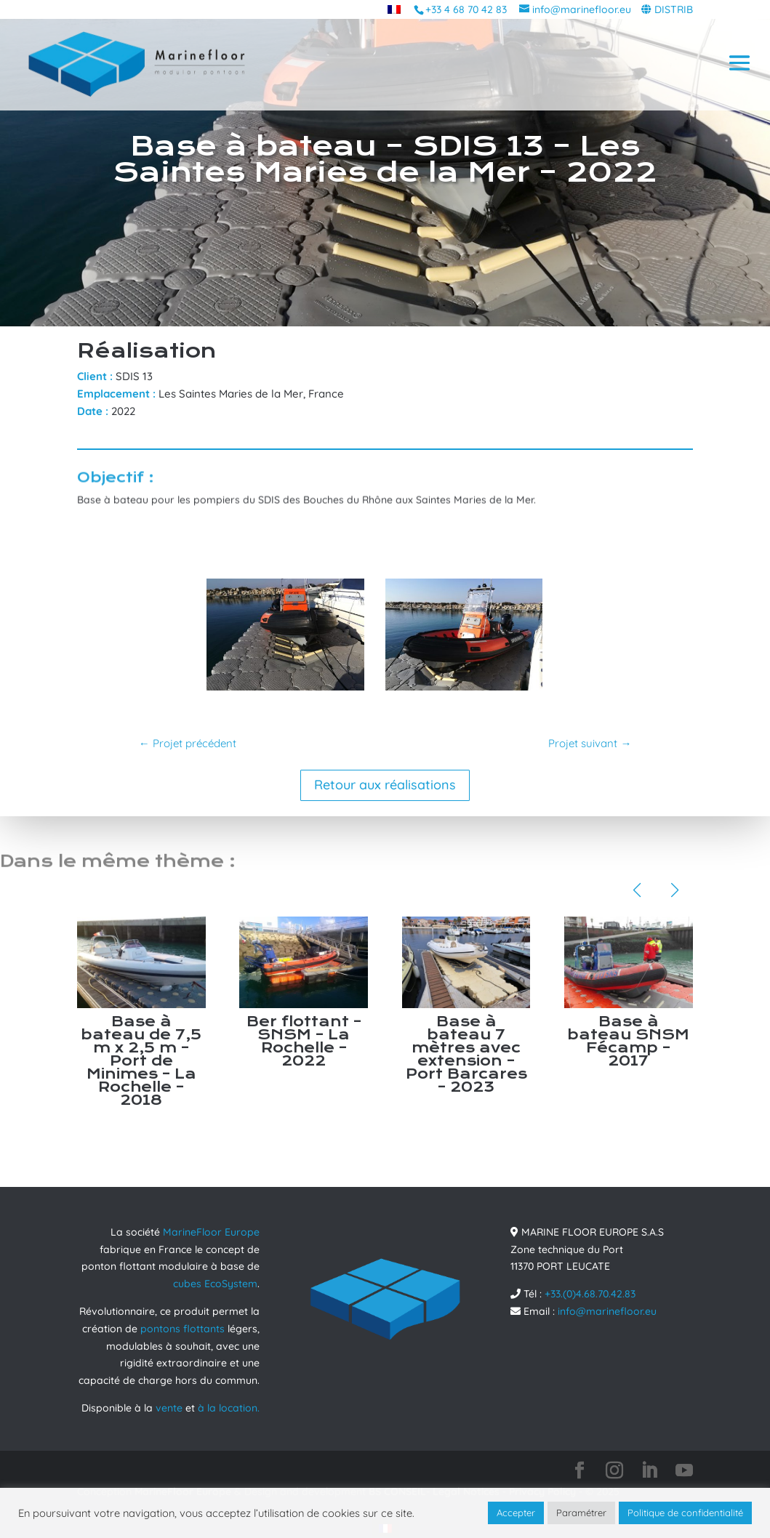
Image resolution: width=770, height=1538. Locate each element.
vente (169, 1407)
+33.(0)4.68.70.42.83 (590, 1293)
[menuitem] (394, 9)
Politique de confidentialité (685, 1512)
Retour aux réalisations (385, 784)
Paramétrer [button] (581, 1512)
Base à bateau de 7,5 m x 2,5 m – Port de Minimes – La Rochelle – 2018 (141, 1060)
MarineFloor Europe (211, 1232)
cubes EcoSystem (215, 1283)
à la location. (229, 1407)
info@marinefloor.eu (607, 1311)
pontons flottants (182, 1328)
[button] (637, 890)
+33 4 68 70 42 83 (466, 9)
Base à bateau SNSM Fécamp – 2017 (628, 1041)
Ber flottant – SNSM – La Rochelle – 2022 (303, 1041)
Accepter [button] (516, 1512)
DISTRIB (673, 9)
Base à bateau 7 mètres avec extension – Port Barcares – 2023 (466, 1054)
